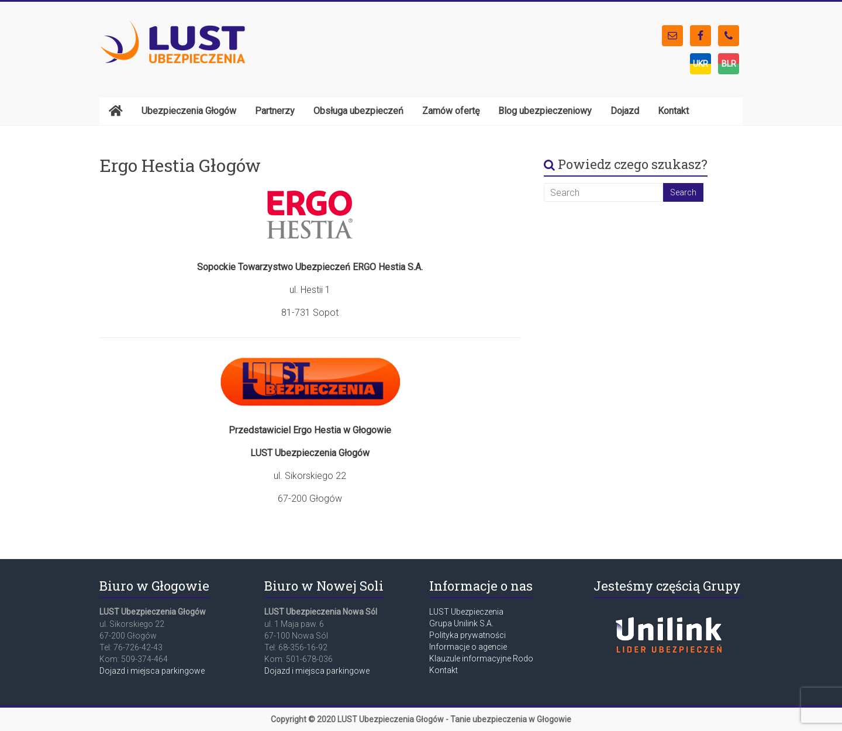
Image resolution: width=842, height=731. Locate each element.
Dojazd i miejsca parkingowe (152, 670)
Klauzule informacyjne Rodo (481, 658)
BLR (729, 63)
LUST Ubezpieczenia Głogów (390, 719)
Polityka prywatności (467, 635)
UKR (700, 63)
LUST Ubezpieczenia (466, 611)
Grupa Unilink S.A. (461, 623)
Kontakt (443, 670)
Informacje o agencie (468, 646)
